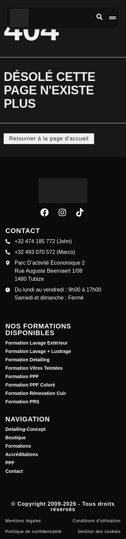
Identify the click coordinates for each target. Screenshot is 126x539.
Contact (14, 471)
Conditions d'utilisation (97, 521)
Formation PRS (22, 401)
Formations (18, 446)
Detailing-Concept (25, 429)
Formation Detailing (27, 359)
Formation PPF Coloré (30, 385)
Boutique (15, 437)
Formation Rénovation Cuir (35, 393)
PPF (9, 462)
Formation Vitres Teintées (34, 368)
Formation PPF (22, 376)
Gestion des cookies (99, 531)
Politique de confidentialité (33, 531)
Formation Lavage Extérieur (36, 343)
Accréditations (21, 454)
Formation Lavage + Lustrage (38, 351)
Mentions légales (23, 521)
